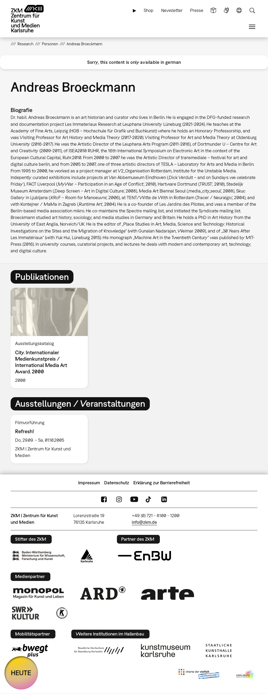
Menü (252, 27)
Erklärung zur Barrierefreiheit (161, 482)
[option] (51, 338)
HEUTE (21, 673)
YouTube (134, 499)
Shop (148, 10)
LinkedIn (164, 499)
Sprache (239, 10)
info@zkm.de (144, 522)
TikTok (149, 499)
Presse (196, 10)
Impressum (89, 482)
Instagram (119, 499)
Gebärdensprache (226, 10)
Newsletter (172, 10)
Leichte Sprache (213, 10)
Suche (252, 10)
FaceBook (104, 499)
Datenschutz (116, 482)
